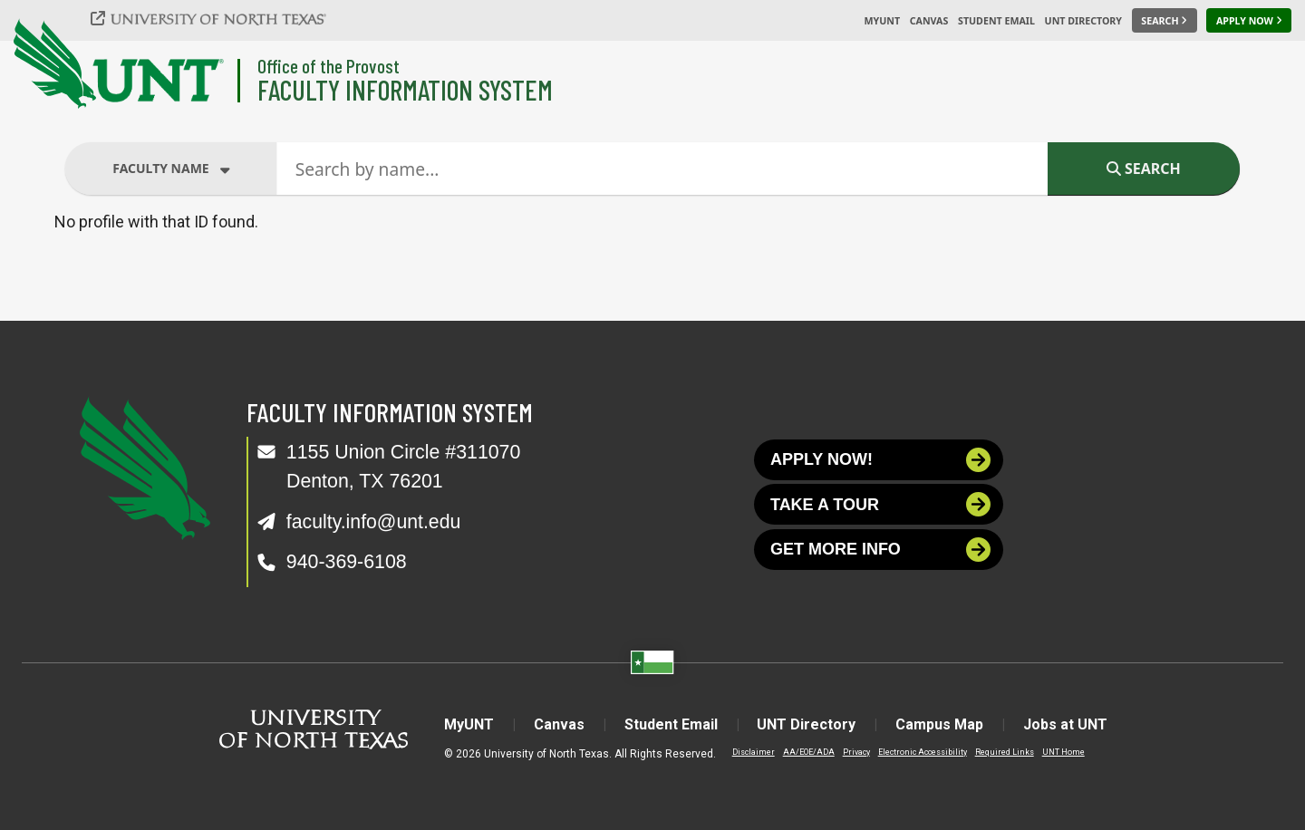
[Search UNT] (1164, 20)
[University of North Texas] (218, 18)
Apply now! (880, 460)
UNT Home (1063, 752)
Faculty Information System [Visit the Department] (405, 89)
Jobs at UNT (1066, 724)
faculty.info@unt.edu (373, 522)
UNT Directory (1083, 20)
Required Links (1004, 752)
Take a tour (880, 505)
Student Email (996, 20)
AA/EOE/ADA (809, 752)
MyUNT (882, 20)
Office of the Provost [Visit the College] (328, 65)
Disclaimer (753, 752)
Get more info (880, 549)
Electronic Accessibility (922, 752)
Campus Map (940, 724)
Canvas (929, 20)
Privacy (856, 752)
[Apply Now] (1248, 20)
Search (1144, 169)
